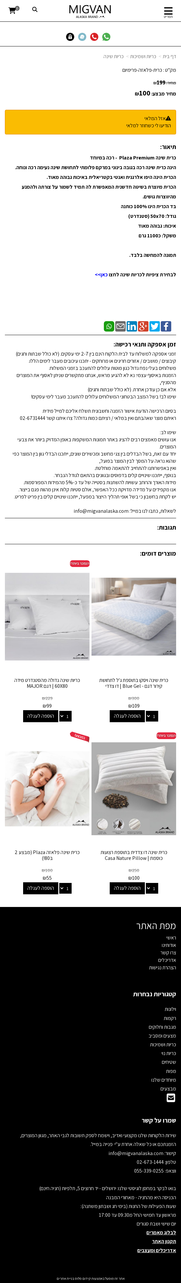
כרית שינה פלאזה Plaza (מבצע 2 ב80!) (47, 855)
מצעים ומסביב (162, 1035)
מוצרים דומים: (158, 553)
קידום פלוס (82, 1278)
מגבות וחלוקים (162, 1027)
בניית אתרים (65, 1278)
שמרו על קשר (159, 1120)
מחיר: (164, 83)
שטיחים (169, 1062)
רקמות (170, 1018)
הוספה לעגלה (127, 715)
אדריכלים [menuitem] (167, 960)
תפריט (168, 16)
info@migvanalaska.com (136, 1153)
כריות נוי (168, 1053)
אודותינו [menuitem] (169, 945)
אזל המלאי (155, 118)
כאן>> (101, 274)
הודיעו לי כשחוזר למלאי (148, 125)
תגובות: (166, 527)
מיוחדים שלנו (163, 1079)
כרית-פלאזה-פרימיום (142, 70)
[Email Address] (171, 1099)
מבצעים (168, 1088)
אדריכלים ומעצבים (156, 1250)
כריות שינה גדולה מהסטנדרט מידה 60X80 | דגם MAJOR (47, 683)
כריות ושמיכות (143, 56)
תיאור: (168, 147)
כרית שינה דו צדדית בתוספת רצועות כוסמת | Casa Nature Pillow (134, 855)
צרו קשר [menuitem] (168, 952)
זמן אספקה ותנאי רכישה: (145, 344)
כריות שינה (114, 56)
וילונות (170, 1009)
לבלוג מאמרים (161, 1232)
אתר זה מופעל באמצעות (91, 1278)
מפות (171, 1071)
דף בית (169, 56)
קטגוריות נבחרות (154, 994)
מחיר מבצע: (163, 93)
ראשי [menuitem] (171, 937)
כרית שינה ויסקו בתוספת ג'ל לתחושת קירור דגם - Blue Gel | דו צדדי (133, 683)
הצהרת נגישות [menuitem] (162, 967)
